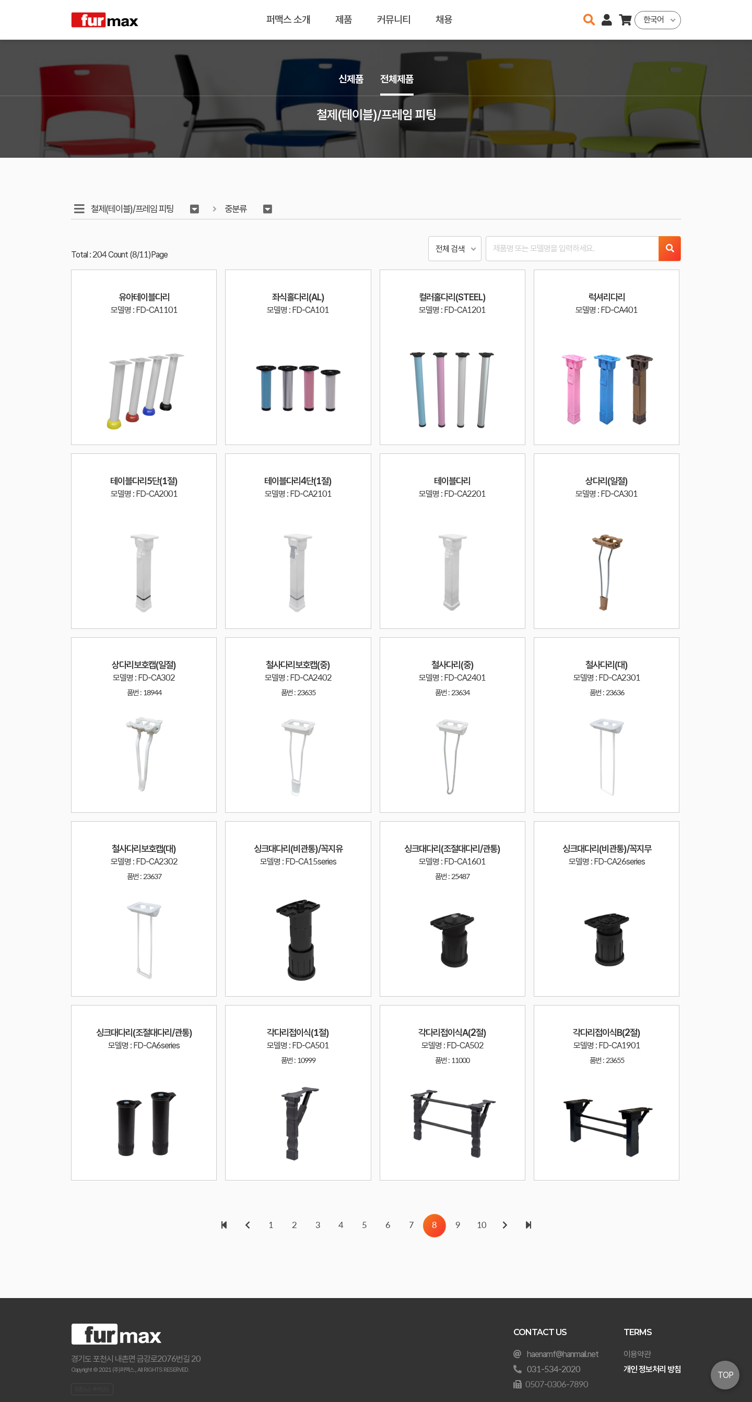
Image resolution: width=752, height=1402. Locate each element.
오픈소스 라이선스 (92, 1389)
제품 (343, 20)
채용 (444, 20)
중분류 (235, 208)
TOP (725, 1375)
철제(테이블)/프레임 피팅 (132, 208)
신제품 (350, 79)
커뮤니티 (393, 20)
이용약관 (637, 1354)
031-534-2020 (553, 1369)
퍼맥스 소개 (288, 20)
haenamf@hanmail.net (562, 1354)
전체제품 (397, 79)
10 (481, 1226)
